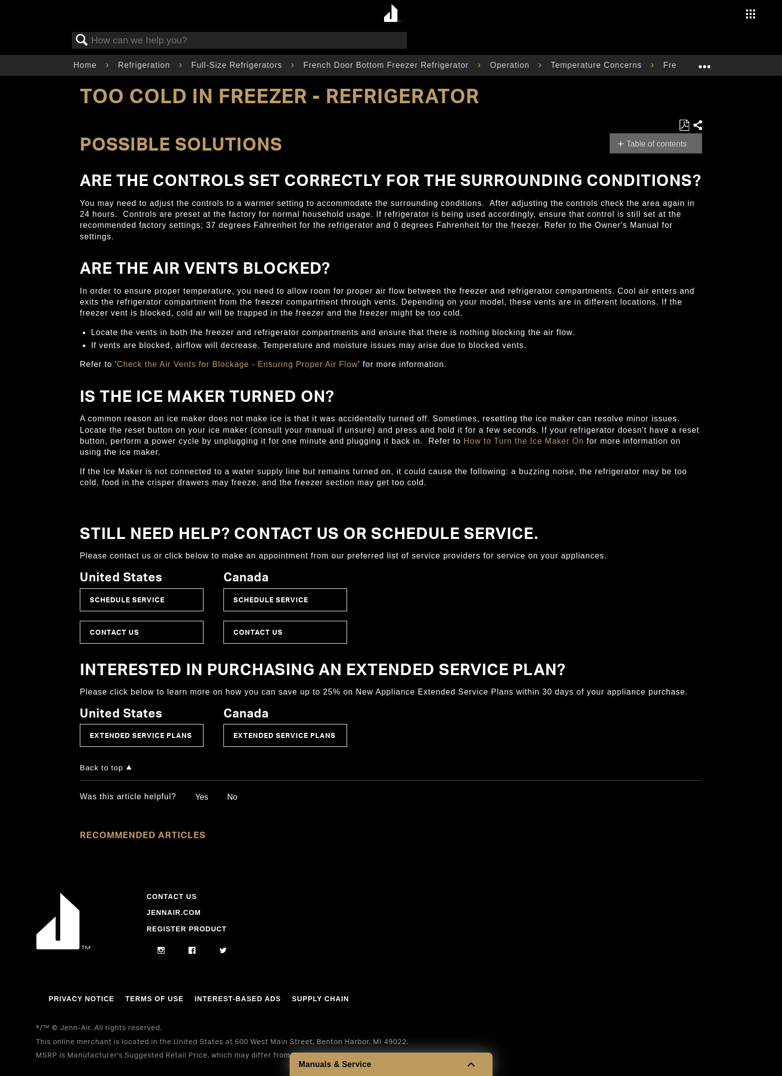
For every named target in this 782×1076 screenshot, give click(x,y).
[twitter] (223, 950)
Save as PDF (684, 126)
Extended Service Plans (141, 735)
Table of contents (656, 144)
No (232, 797)
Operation (511, 65)
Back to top (101, 767)
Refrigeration (145, 65)
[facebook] (192, 950)
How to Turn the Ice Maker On (523, 441)
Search (82, 40)
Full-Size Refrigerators (238, 65)
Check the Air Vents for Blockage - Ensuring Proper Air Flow (237, 364)
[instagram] (161, 950)
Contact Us (114, 632)
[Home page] (392, 13)
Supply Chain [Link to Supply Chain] (320, 999)
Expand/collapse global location (704, 62)
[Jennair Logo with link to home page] (63, 946)
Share (697, 126)
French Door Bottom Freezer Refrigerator (387, 65)
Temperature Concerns (597, 65)
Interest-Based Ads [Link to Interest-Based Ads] (238, 999)
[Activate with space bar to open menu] (751, 15)
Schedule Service (127, 599)
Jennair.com (174, 912)
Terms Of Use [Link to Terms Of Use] (154, 999)
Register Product (187, 929)
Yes (201, 797)
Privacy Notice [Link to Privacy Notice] (81, 999)
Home (86, 65)
